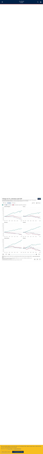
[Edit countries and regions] (33, 203)
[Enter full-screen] (40, 259)
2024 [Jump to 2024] (39, 254)
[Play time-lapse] (3, 254)
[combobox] (38, 2)
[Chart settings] (38, 203)
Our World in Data (21, 2)
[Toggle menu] (2, 2)
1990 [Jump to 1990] (6, 254)
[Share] (37, 259)
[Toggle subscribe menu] (40, 2)
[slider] (9, 254)
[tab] (4, 203)
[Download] (35, 259)
